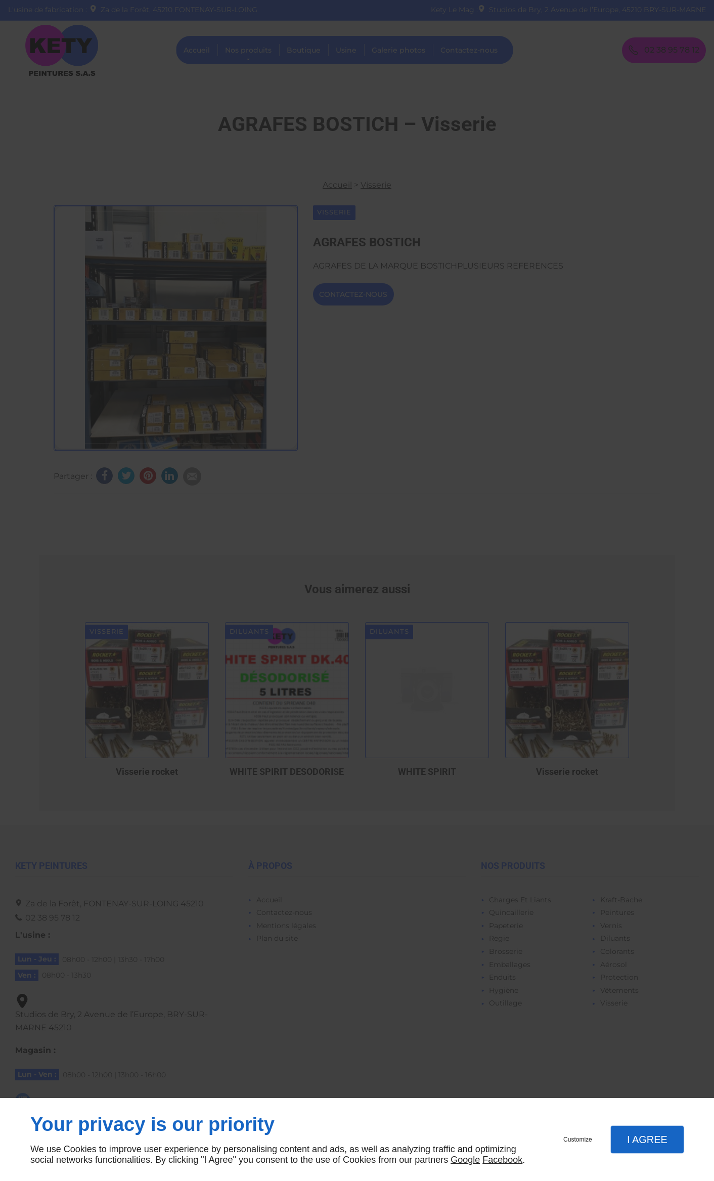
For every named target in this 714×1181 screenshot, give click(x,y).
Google (465, 1160)
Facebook (502, 1160)
